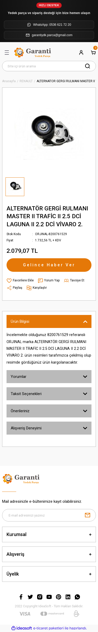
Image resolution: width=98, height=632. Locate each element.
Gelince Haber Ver (49, 264)
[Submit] (87, 515)
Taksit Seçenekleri (26, 393)
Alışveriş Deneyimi (26, 428)
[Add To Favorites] (20, 280)
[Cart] (93, 52)
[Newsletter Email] (49, 515)
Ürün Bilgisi (20, 321)
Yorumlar (18, 376)
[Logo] (33, 52)
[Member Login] (81, 52)
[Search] (49, 66)
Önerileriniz (20, 411)
